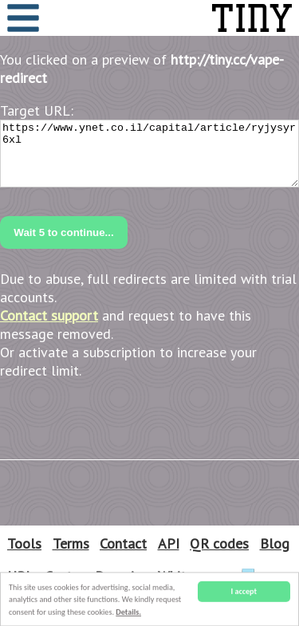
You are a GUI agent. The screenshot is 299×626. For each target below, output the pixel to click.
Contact (123, 543)
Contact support (49, 315)
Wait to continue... (63, 232)
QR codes (219, 543)
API (168, 543)
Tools (24, 543)
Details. (128, 613)
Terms (71, 543)
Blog (274, 543)
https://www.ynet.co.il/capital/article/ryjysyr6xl (149, 153)
